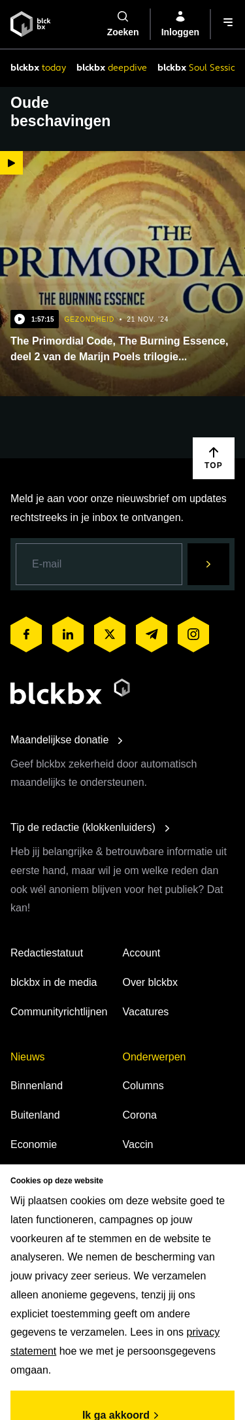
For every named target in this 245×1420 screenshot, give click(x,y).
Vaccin (138, 1144)
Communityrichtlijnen (59, 1011)
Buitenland (35, 1115)
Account (142, 952)
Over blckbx (150, 982)
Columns (143, 1085)
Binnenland (36, 1085)
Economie (33, 1144)
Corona (140, 1115)
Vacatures (146, 1011)
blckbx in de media (53, 982)
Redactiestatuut (46, 952)
